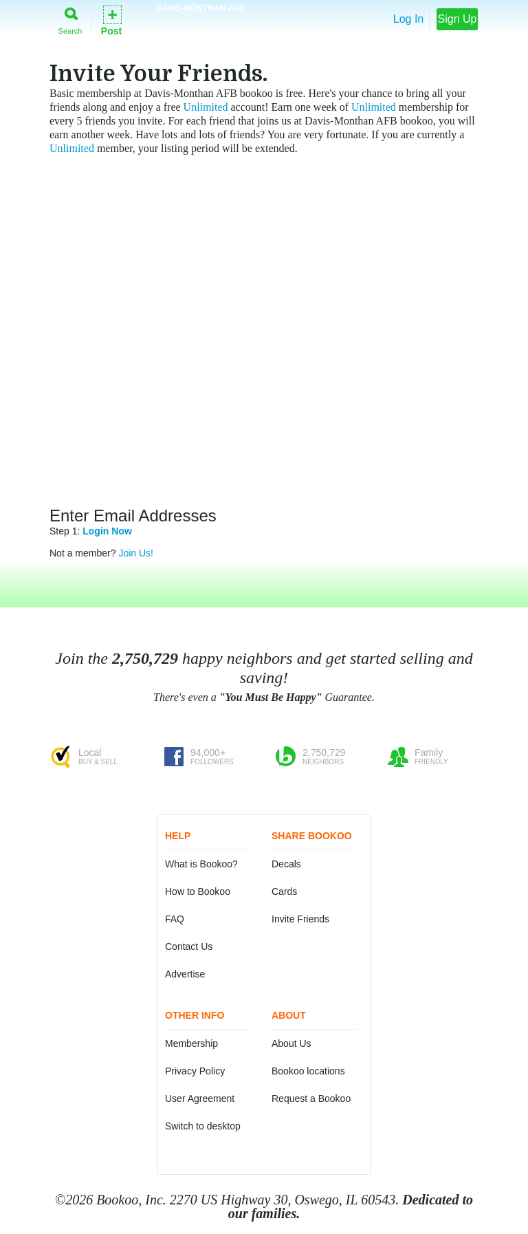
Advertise (185, 973)
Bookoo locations (308, 1070)
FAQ (174, 918)
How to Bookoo (197, 891)
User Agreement (199, 1098)
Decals (286, 863)
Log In (408, 19)
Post (111, 19)
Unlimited (206, 107)
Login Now (107, 531)
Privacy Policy (195, 1070)
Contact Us (188, 946)
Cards (284, 891)
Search (70, 18)
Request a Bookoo (311, 1098)
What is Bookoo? (201, 863)
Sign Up (457, 19)
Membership (191, 1043)
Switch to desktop (203, 1126)
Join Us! (135, 553)
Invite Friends (300, 918)
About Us (291, 1043)
